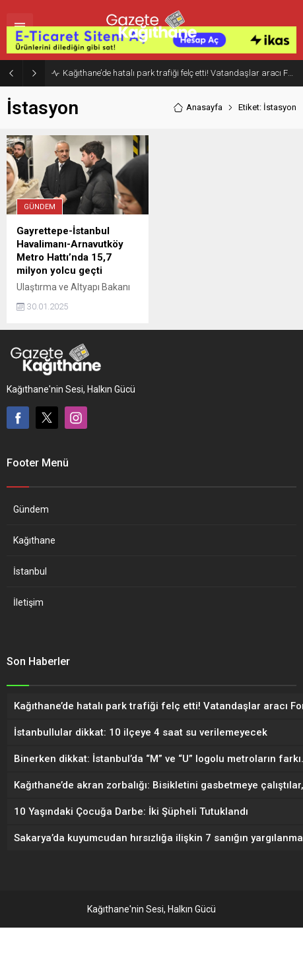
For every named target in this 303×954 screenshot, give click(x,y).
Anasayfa (197, 133)
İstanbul (30, 597)
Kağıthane (34, 566)
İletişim (28, 628)
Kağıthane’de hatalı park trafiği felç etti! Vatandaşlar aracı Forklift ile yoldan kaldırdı (179, 99)
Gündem (39, 233)
